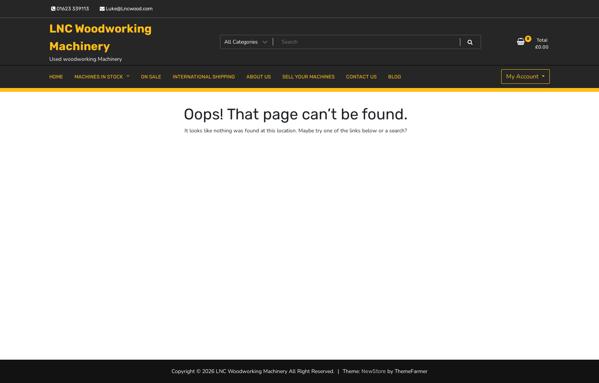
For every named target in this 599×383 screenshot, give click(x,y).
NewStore (373, 371)
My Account (523, 76)
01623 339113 (70, 8)
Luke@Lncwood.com (126, 8)
